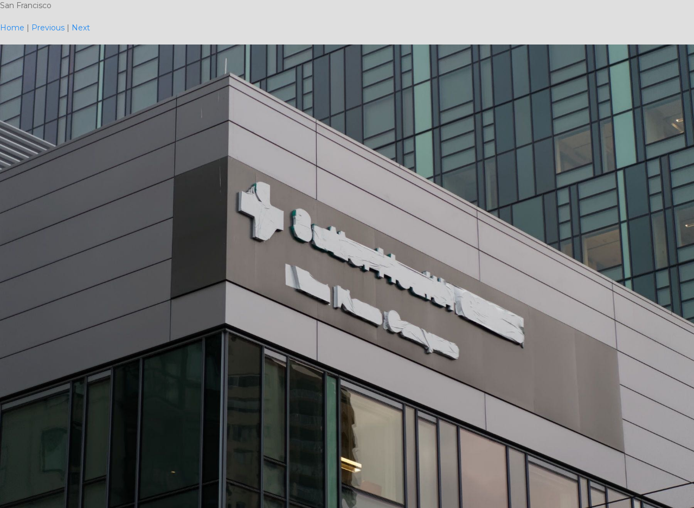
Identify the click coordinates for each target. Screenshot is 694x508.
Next (81, 28)
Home (12, 28)
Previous (48, 28)
